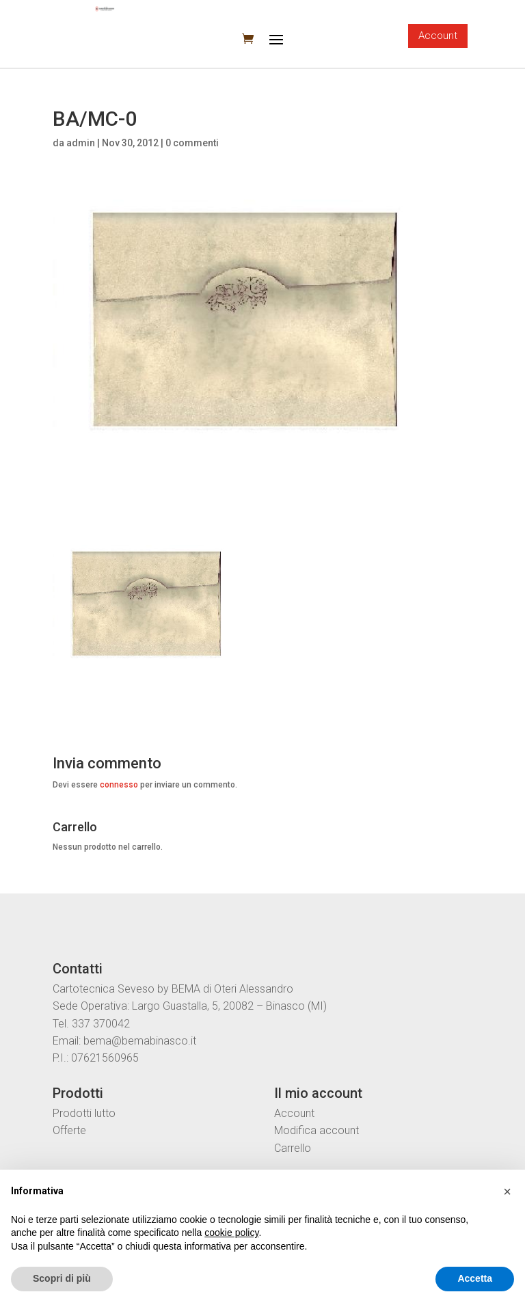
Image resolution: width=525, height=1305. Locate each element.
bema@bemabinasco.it (139, 1040)
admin (80, 142)
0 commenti (192, 142)
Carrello (292, 1148)
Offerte (69, 1130)
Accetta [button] (474, 1278)
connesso (119, 785)
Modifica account (316, 1130)
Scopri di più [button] (62, 1278)
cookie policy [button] (231, 1232)
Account (437, 35)
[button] (507, 1191)
